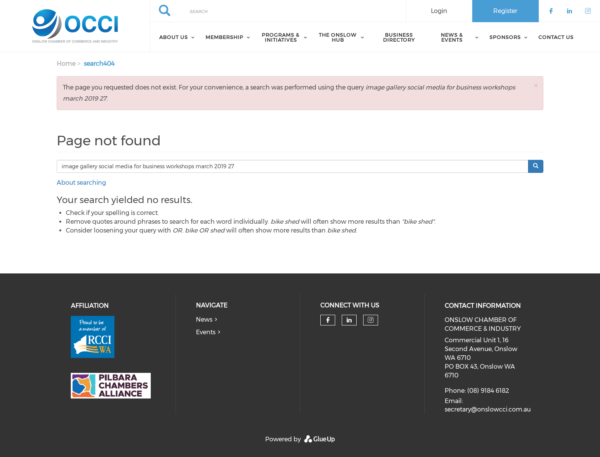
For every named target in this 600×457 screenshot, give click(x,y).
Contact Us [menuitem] (556, 37)
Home (66, 63)
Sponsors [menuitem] (505, 37)
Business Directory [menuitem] (399, 37)
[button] (536, 85)
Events (205, 332)
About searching (81, 182)
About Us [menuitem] (173, 37)
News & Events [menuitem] (452, 37)
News (204, 319)
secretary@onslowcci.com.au (488, 409)
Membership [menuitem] (224, 37)
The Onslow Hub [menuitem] (338, 37)
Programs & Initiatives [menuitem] (281, 37)
